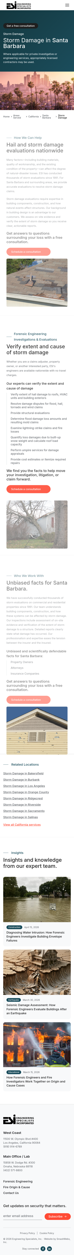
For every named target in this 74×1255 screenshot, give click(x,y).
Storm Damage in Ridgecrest (23, 798)
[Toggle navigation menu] (67, 5)
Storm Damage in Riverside (22, 804)
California (33, 116)
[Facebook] (43, 1248)
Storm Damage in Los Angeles (24, 786)
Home (6, 116)
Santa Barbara (46, 116)
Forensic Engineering (17, 1181)
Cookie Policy (47, 1233)
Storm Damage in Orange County (26, 792)
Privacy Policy (27, 1233)
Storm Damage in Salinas (20, 817)
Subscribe (57, 1216)
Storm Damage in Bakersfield (23, 773)
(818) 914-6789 (12, 1146)
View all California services (22, 824)
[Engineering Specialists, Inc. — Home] (18, 5)
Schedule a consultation (26, 491)
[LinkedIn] (49, 1248)
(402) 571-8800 (12, 1170)
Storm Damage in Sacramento (24, 811)
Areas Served (17, 116)
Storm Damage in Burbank (21, 779)
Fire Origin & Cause (16, 1187)
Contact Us (11, 1193)
